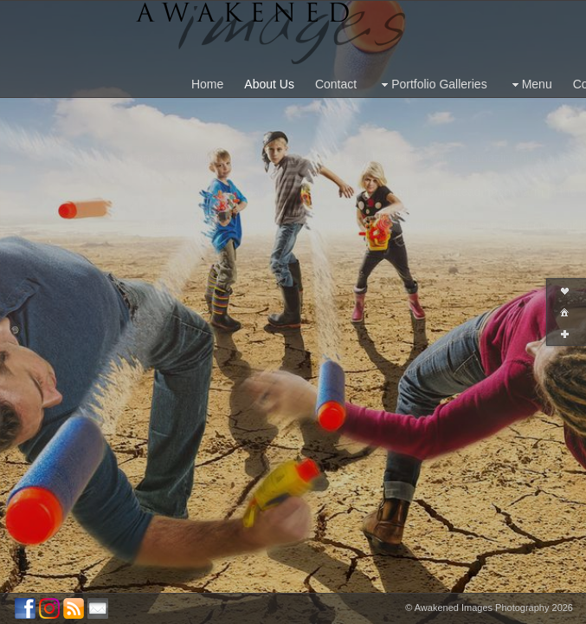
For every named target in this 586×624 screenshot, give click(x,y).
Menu (530, 84)
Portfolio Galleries (432, 84)
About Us (269, 84)
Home (207, 84)
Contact (336, 84)
